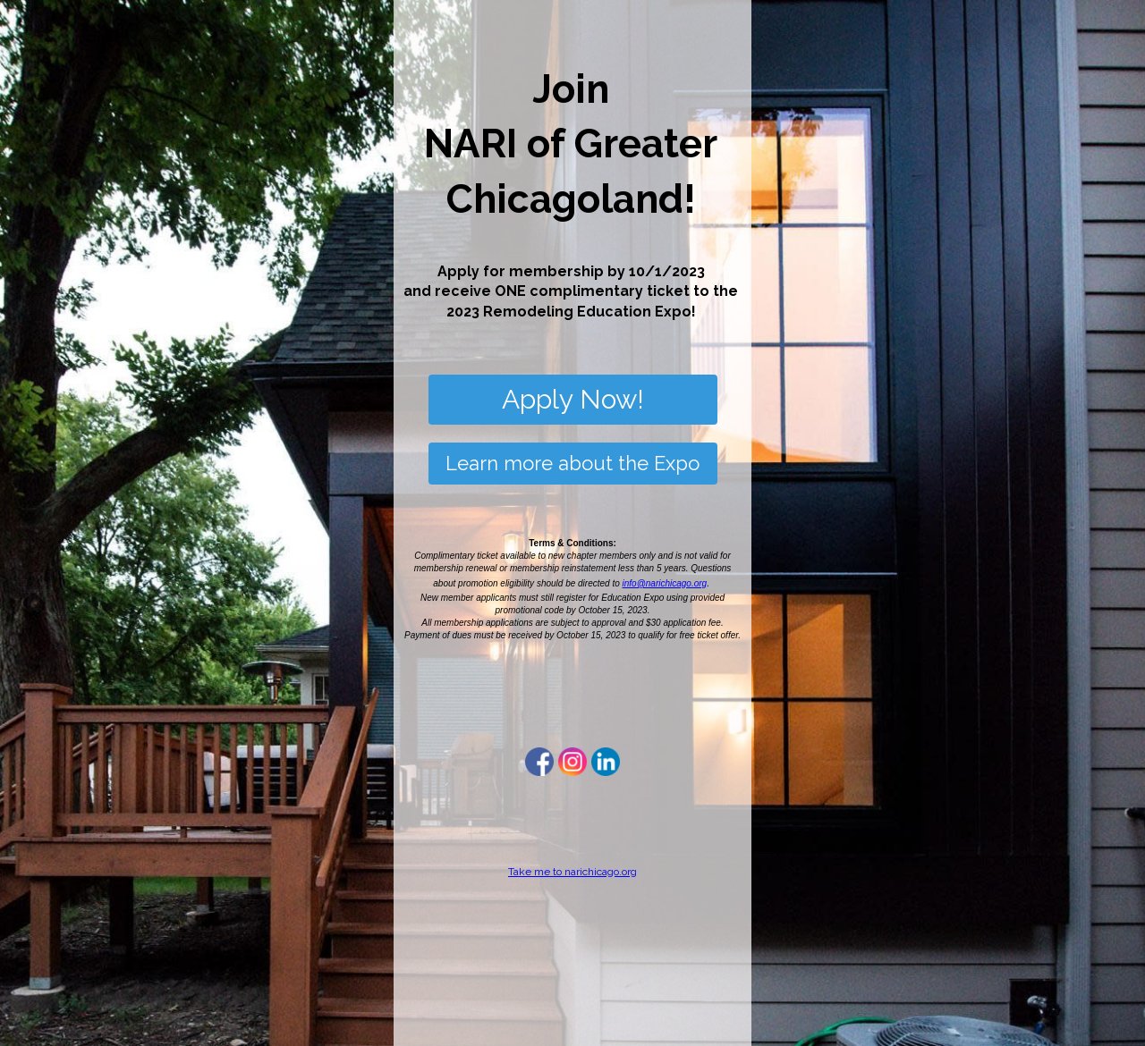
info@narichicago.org (665, 583)
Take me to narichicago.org (572, 871)
